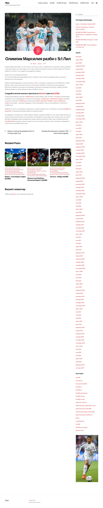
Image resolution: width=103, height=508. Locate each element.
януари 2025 (79, 106)
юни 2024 (78, 128)
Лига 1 (36, 83)
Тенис (55, 101)
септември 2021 (80, 231)
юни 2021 (78, 240)
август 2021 (79, 234)
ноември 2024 (80, 113)
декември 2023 (80, 147)
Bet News (33, 63)
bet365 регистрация (56, 99)
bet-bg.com (12, 168)
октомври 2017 (80, 368)
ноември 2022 (80, 187)
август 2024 (79, 122)
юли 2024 (78, 125)
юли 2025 (78, 88)
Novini (39, 63)
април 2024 (79, 134)
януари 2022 (79, 218)
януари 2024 (79, 144)
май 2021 (78, 243)
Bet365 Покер (84, 3)
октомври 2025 (80, 78)
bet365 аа (79, 390)
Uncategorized (80, 421)
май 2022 (78, 206)
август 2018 (79, 346)
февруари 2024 (80, 141)
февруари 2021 (80, 253)
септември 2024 (80, 119)
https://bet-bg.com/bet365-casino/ (86, 405)
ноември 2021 (80, 225)
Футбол (42, 93)
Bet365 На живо (62, 3)
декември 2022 (80, 184)
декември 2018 (80, 334)
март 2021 (79, 249)
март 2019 (79, 324)
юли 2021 (78, 237)
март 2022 (79, 212)
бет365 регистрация (19, 174)
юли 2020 (78, 274)
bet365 (56, 93)
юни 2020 (78, 278)
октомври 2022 (80, 190)
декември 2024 (80, 109)
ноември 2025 (80, 75)
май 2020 (78, 281)
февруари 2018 (80, 365)
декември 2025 (80, 72)
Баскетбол (44, 101)
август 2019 (79, 309)
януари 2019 (79, 330)
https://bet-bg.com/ (18, 169)
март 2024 (79, 137)
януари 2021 (79, 256)
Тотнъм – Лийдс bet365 (59, 177)
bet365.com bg (80, 399)
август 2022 (79, 197)
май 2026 (78, 56)
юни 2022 (78, 203)
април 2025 (79, 97)
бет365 (11, 174)
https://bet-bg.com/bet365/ (12, 171)
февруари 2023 (80, 178)
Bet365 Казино (73, 3)
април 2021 (79, 246)
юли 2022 (78, 200)
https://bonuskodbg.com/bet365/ (14, 172)
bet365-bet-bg (80, 396)
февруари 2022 (80, 215)
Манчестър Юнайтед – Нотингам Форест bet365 (37, 179)
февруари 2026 (80, 66)
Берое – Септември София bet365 (85, 24)
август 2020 (79, 271)
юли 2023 (78, 162)
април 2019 (79, 321)
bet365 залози (10, 121)
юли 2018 (78, 349)
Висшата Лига (80, 430)
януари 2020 (79, 293)
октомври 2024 (80, 116)
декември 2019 (80, 296)
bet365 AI (79, 387)
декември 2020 (80, 259)
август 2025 (79, 85)
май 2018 (78, 355)
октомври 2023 (80, 153)
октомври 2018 (80, 340)
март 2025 (79, 100)
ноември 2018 (80, 337)
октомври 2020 (80, 265)
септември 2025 (80, 81)
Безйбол (50, 101)
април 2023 (79, 172)
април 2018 (79, 358)
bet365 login (45, 99)
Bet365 (52, 3)
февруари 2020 (80, 290)
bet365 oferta (30, 97)
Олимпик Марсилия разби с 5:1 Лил (38, 58)
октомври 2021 (80, 228)
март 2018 (79, 361)
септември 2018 (80, 343)
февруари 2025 (80, 103)
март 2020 (79, 287)
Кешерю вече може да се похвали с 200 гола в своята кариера (55, 132)
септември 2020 (80, 268)
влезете (13, 194)
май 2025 (78, 94)
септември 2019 (80, 306)
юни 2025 (78, 91)
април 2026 (79, 60)
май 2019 (78, 318)
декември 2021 (80, 221)
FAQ (92, 3)
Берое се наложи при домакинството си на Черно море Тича (21, 132)
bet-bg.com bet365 (81, 384)
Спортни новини (43, 3)
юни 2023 (78, 165)
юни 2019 (78, 315)
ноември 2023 (80, 150)
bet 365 (7, 168)
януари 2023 (79, 181)
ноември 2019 (80, 299)
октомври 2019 (80, 302)
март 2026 (79, 63)
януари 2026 (79, 69)
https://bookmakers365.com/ (84, 415)
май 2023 (78, 169)
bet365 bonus (23, 101)
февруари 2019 (80, 327)
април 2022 (79, 209)
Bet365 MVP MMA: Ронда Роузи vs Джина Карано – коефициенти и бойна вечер (86, 34)
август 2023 (79, 159)
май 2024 (78, 131)
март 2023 (79, 175)
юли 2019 (78, 312)
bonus (58, 97)
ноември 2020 (80, 262)
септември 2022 (80, 193)
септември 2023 (80, 156)
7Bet (31, 500)
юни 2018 (78, 352)
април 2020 (79, 284)
